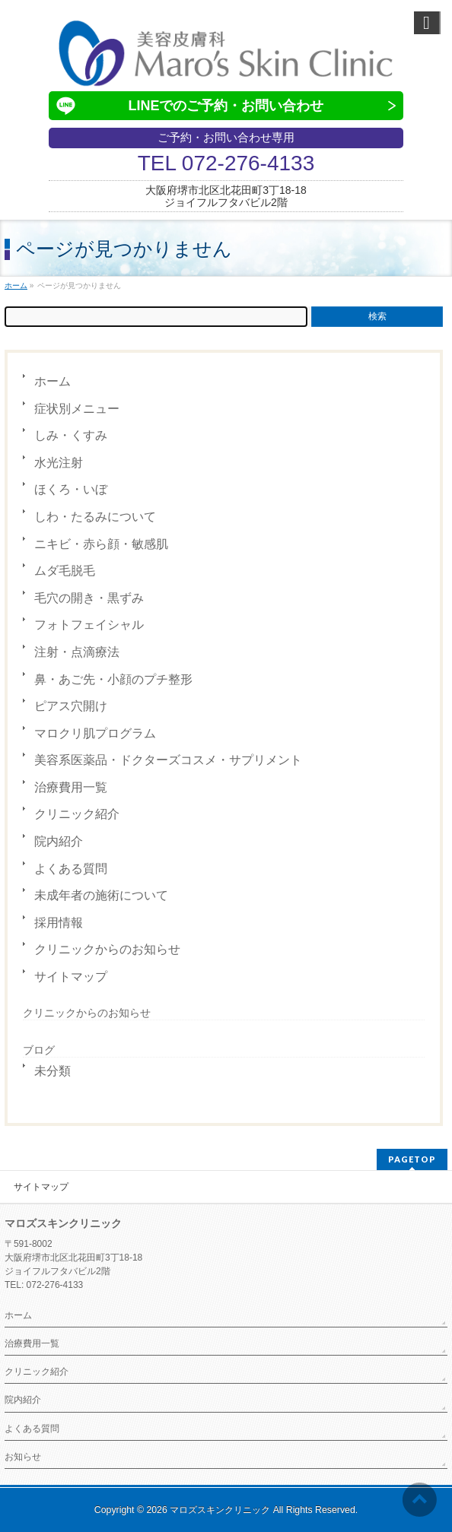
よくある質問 (70, 868)
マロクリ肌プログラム (95, 733)
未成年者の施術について (101, 895)
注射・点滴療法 (76, 651)
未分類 (52, 1070)
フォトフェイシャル (89, 624)
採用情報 (58, 922)
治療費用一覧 (70, 787)
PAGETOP (412, 1159)
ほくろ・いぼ (70, 489)
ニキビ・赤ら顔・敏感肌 (101, 544)
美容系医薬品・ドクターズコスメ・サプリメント (168, 759)
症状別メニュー (76, 408)
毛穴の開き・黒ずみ (89, 598)
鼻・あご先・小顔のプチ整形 (113, 679)
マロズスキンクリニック (220, 1510)
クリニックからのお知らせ (107, 949)
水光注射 (58, 462)
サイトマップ (70, 976)
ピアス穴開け (70, 705)
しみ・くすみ (70, 435)
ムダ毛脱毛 (64, 570)
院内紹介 (58, 841)
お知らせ (23, 1456)
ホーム (52, 381)
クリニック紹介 (76, 813)
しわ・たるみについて (95, 516)
